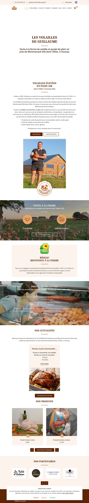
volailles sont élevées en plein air (31, 110)
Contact (69, 8)
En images (54, 8)
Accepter (53, 498)
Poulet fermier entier (27, 440)
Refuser (36, 498)
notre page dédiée (67, 493)
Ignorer (44, 498)
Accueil (26, 8)
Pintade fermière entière (61, 440)
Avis (60, 8)
